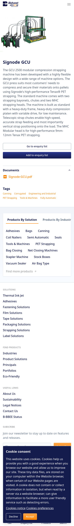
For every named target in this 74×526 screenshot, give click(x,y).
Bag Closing (14, 250)
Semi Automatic (38, 237)
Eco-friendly (11, 376)
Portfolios (9, 371)
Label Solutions (13, 336)
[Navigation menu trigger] (69, 4)
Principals (9, 365)
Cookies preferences (40, 508)
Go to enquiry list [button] (37, 146)
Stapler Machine (17, 257)
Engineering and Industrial (42, 193)
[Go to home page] (10, 4)
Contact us (10, 411)
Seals (58, 237)
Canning (7, 193)
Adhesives (13, 231)
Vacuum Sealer (16, 263)
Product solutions (15, 359)
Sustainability (12, 399)
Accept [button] (30, 516)
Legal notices (12, 405)
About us (9, 394)
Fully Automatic (48, 198)
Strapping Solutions (16, 330)
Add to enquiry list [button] (37, 155)
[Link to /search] (38, 271)
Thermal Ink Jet (13, 295)
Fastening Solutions (16, 307)
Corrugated (20, 193)
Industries (10, 353)
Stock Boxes (42, 257)
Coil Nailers (14, 237)
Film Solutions (12, 313)
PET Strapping (10, 198)
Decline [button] (13, 516)
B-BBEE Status (12, 417)
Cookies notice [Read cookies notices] (16, 508)
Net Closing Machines (42, 250)
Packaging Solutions (17, 324)
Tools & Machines (29, 198)
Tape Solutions (13, 319)
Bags (29, 231)
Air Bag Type (40, 263)
